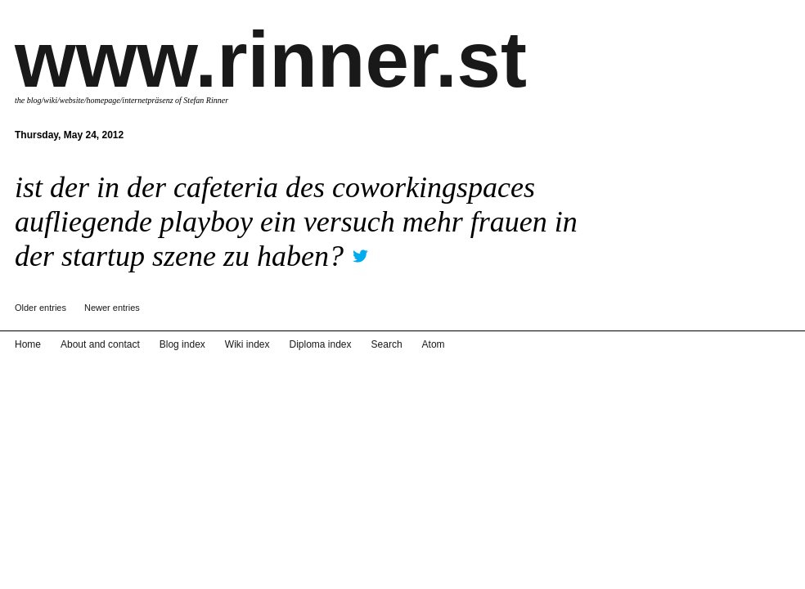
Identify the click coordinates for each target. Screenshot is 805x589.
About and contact (100, 344)
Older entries (40, 307)
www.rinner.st (271, 59)
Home (28, 344)
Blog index (182, 344)
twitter (360, 251)
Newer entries (112, 307)
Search (386, 344)
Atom (433, 344)
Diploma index (321, 344)
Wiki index (247, 344)
